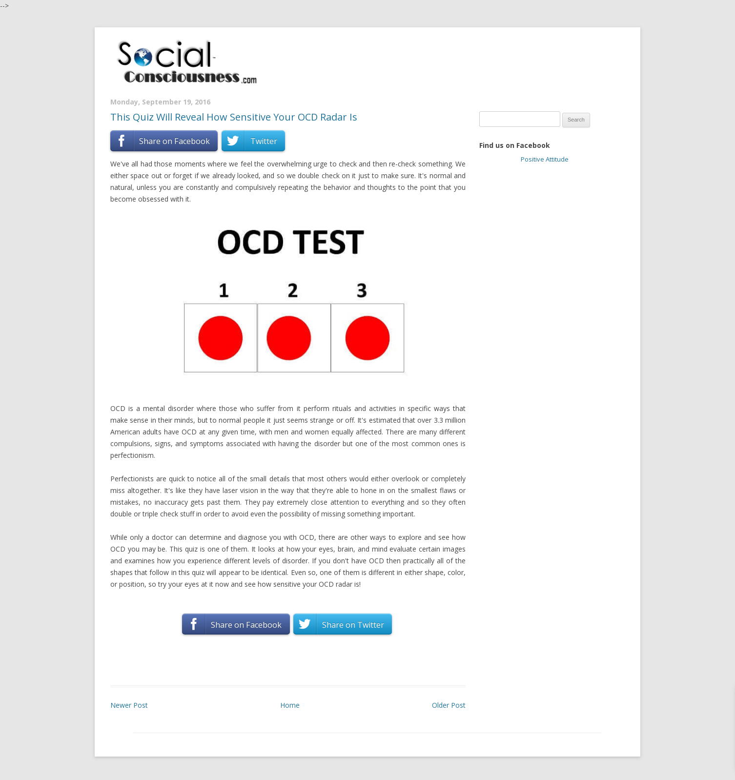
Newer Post (129, 705)
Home (290, 705)
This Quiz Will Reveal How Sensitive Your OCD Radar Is (233, 116)
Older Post (449, 705)
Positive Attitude (545, 159)
